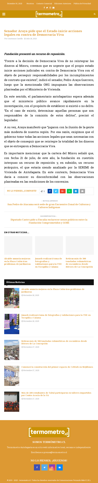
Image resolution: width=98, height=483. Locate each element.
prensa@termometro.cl (55, 452)
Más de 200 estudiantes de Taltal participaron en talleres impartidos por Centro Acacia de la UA (56, 394)
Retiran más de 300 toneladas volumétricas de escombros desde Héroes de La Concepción (79, 262)
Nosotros (30, 3)
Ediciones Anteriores (62, 3)
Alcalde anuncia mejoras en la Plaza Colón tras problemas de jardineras (17, 261)
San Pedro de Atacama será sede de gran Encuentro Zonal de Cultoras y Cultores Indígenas (49, 206)
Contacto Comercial (44, 3)
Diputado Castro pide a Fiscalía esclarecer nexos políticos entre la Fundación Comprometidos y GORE (49, 221)
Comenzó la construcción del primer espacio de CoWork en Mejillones (57, 367)
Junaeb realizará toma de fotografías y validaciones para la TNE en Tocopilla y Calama (48, 262)
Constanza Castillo (15, 38)
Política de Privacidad (82, 3)
